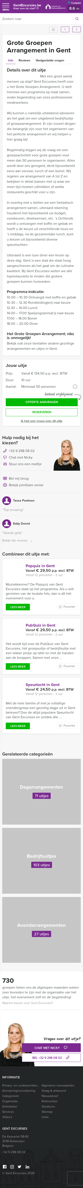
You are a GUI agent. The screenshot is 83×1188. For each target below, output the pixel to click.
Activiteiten (9, 1106)
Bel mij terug (15, 479)
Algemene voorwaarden (58, 1085)
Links (45, 1117)
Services (8, 1111)
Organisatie (10, 1101)
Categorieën (10, 1096)
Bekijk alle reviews (17, 541)
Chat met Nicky (17, 458)
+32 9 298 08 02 (22, 450)
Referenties (50, 1101)
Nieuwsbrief (50, 1096)
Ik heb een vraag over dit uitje (41, 421)
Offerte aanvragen (41, 402)
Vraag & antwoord (54, 1090)
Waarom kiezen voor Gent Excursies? (27, 1003)
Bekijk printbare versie (22, 485)
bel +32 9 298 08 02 (51, 1058)
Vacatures (48, 1106)
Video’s (7, 1117)
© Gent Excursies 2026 (18, 1173)
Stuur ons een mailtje (22, 464)
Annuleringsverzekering (18, 1090)
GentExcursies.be (27, 8)
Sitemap (47, 1111)
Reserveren (41, 412)
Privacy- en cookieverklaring (21, 1085)
